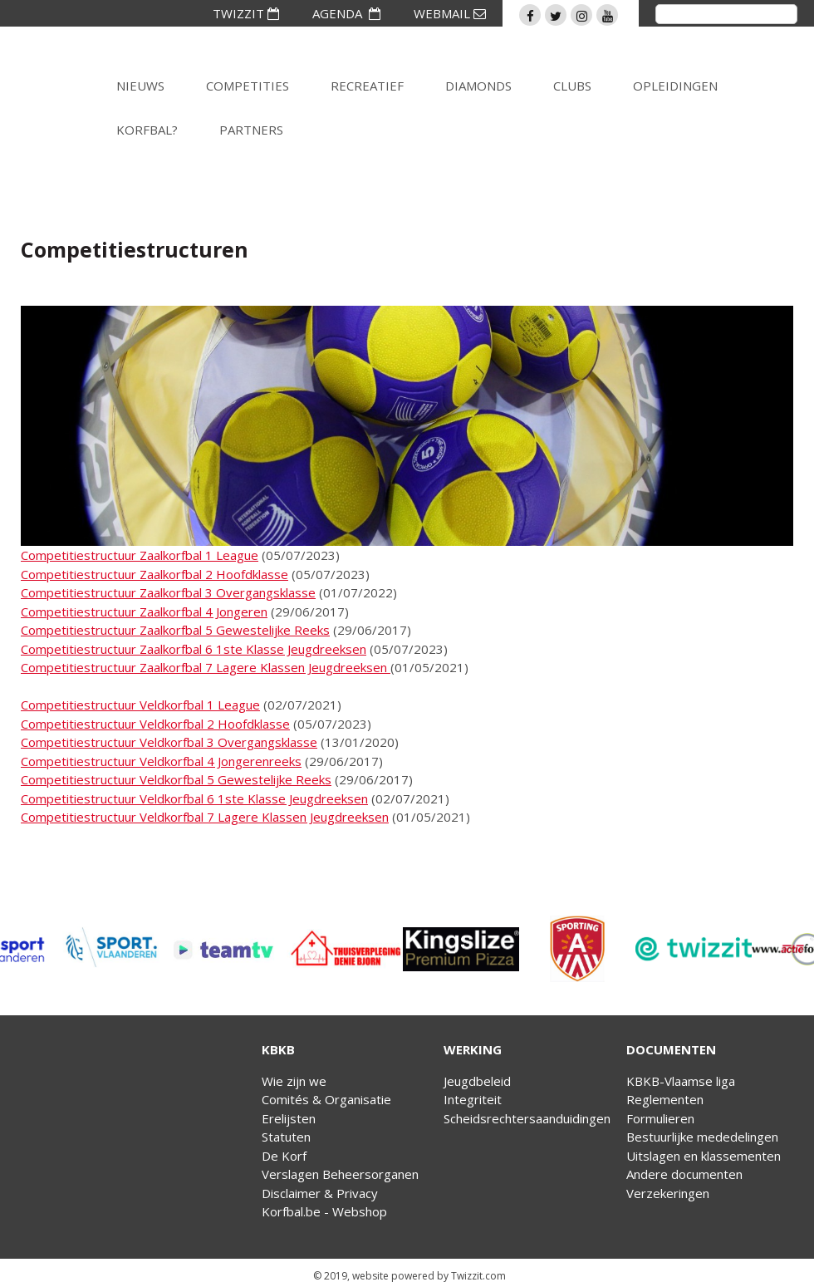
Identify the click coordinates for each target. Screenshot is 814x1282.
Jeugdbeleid (477, 1081)
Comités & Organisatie (326, 1099)
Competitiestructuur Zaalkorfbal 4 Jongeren (144, 611)
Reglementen (665, 1099)
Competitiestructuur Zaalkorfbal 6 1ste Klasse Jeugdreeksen (193, 649)
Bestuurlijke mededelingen (702, 1136)
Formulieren (660, 1118)
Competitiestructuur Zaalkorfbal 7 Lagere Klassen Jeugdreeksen (205, 667)
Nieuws (140, 85)
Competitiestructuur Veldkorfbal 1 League (140, 704)
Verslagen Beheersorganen (340, 1174)
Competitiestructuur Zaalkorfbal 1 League (139, 555)
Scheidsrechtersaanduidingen (527, 1118)
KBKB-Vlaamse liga (680, 1081)
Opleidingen (675, 85)
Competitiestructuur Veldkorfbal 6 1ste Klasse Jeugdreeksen (194, 798)
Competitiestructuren (134, 249)
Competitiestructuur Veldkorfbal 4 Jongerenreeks (161, 761)
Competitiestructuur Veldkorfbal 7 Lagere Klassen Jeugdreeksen (205, 816)
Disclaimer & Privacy (320, 1193)
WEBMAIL (450, 13)
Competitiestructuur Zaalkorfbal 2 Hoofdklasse (154, 574)
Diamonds (478, 85)
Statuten (286, 1136)
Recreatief (367, 85)
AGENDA (346, 13)
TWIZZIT (246, 13)
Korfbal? (147, 129)
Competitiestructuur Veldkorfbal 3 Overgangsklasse (169, 742)
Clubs (572, 85)
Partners (251, 129)
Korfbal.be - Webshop (324, 1211)
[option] (143, 949)
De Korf (284, 1155)
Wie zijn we (294, 1081)
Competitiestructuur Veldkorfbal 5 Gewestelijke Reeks (176, 779)
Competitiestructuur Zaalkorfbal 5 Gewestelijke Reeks (175, 629)
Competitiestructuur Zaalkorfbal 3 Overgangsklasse (168, 592)
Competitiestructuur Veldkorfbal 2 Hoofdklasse (155, 723)
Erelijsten (289, 1118)
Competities (247, 85)
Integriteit (473, 1099)
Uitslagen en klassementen (703, 1155)
